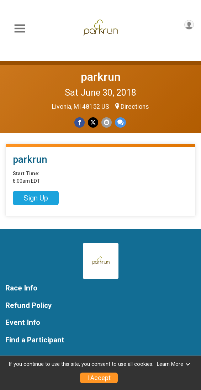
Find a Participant (34, 340)
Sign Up (35, 198)
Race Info (21, 288)
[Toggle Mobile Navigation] (19, 28)
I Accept (99, 377)
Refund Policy (28, 305)
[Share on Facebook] (79, 122)
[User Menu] (189, 25)
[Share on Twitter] (93, 122)
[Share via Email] (106, 122)
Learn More (173, 364)
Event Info (22, 323)
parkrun (101, 77)
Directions (135, 106)
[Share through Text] (120, 122)
